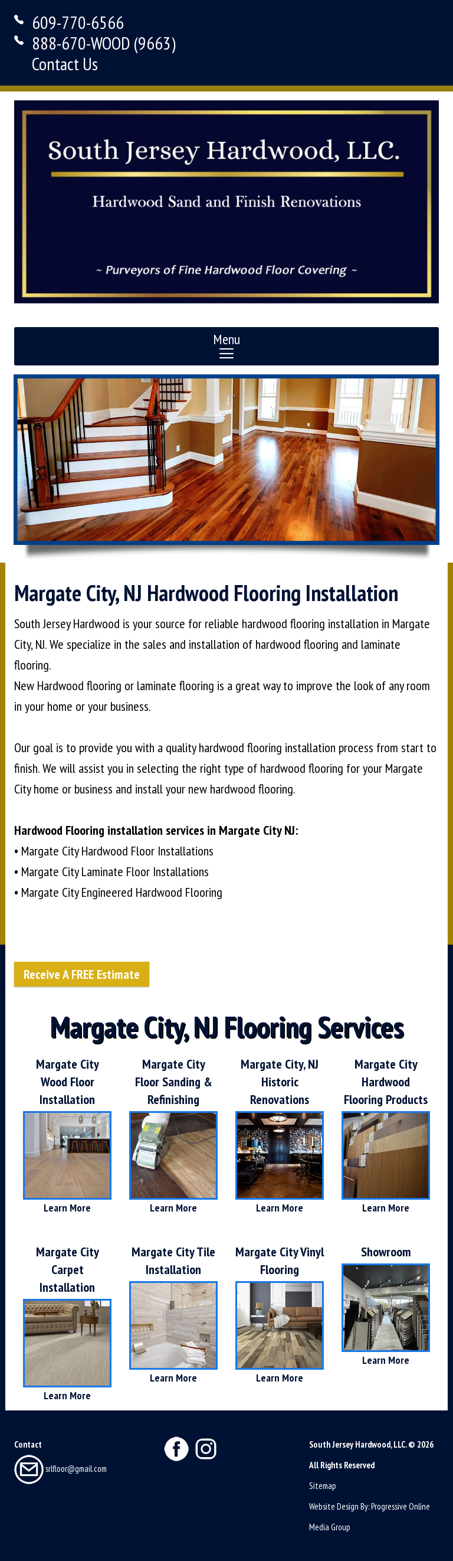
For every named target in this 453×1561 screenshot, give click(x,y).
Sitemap (322, 1485)
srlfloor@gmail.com (60, 1468)
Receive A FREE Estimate (82, 974)
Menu (226, 345)
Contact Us (65, 63)
